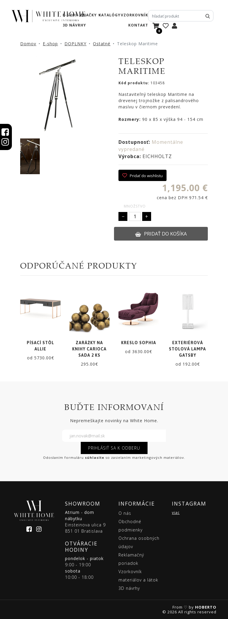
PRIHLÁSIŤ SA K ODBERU (114, 448)
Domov (28, 43)
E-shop (50, 43)
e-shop (70, 15)
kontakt (138, 25)
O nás (124, 513)
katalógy (110, 15)
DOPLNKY (75, 43)
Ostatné (101, 43)
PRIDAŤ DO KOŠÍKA (161, 233)
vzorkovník (134, 15)
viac (176, 512)
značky (88, 15)
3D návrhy (74, 25)
